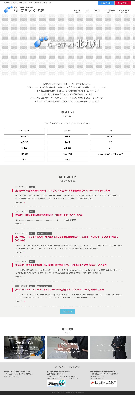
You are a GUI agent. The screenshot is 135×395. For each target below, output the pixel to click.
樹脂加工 (110, 136)
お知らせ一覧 (67, 311)
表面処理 (24, 142)
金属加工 (24, 136)
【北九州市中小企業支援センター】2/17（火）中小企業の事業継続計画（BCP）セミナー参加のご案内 (62, 190)
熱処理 (67, 142)
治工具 (24, 148)
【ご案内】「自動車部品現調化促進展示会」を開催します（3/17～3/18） (49, 215)
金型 (110, 131)
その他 (67, 160)
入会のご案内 (123, 3)
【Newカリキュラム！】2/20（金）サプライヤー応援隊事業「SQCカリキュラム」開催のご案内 (59, 289)
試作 (110, 142)
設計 (110, 148)
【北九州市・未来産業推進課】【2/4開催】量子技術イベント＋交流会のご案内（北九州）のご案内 (60, 265)
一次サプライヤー (24, 131)
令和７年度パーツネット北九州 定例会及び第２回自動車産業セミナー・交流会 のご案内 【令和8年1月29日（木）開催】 (66, 238)
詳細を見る (20, 202)
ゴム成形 (67, 131)
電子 (24, 160)
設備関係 (67, 148)
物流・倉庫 (67, 154)
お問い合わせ (106, 3)
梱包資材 (24, 154)
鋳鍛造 (67, 136)
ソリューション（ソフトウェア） (111, 154)
